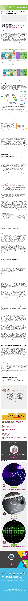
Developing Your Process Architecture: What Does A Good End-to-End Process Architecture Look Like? (15, 437)
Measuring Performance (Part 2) (9, 425)
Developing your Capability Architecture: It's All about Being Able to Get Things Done (15, 433)
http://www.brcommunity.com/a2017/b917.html (15, 381)
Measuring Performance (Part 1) (9, 429)
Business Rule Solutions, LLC (15, 592)
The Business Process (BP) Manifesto (7, 157)
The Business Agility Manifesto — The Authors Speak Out (13, 421)
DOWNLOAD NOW (14, 457)
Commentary (11, 6)
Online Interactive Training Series (11, 576)
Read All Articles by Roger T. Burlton (17, 27)
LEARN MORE (11, 563)
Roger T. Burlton (11, 8)
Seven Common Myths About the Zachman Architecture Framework (14, 546)
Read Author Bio (8, 27)
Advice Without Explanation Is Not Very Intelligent (14, 517)
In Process (11, 7)
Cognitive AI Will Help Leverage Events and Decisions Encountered (14, 489)
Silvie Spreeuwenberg (14, 518)
